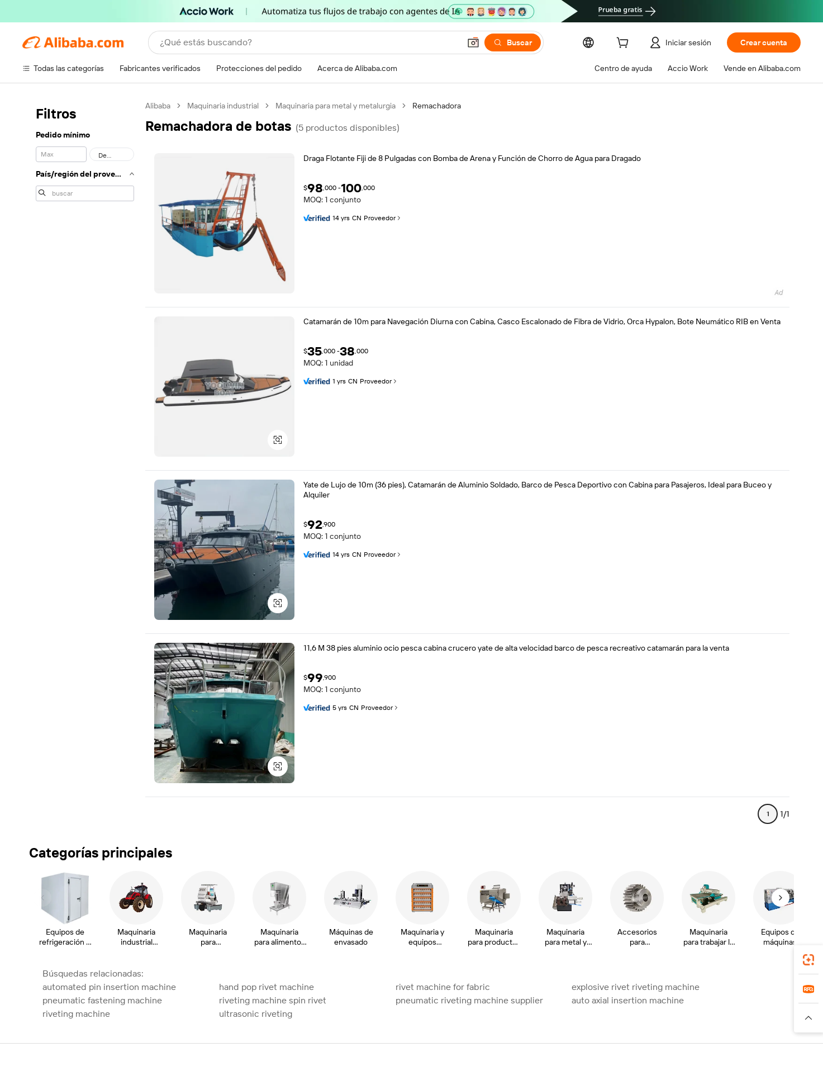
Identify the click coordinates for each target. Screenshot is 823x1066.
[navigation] (85, 464)
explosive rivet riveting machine (636, 987)
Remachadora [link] (436, 105)
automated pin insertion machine (109, 987)
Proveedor (383, 218)
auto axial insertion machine (628, 1000)
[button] (473, 42)
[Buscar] (512, 42)
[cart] (624, 44)
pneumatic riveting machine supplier (469, 1000)
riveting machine (76, 1013)
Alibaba (157, 105)
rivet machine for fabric (443, 987)
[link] (808, 959)
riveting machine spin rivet (272, 1000)
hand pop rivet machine (266, 987)
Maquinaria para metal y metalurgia (335, 105)
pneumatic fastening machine (102, 1000)
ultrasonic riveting (255, 1013)
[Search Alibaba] (309, 42)
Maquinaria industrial (223, 105)
